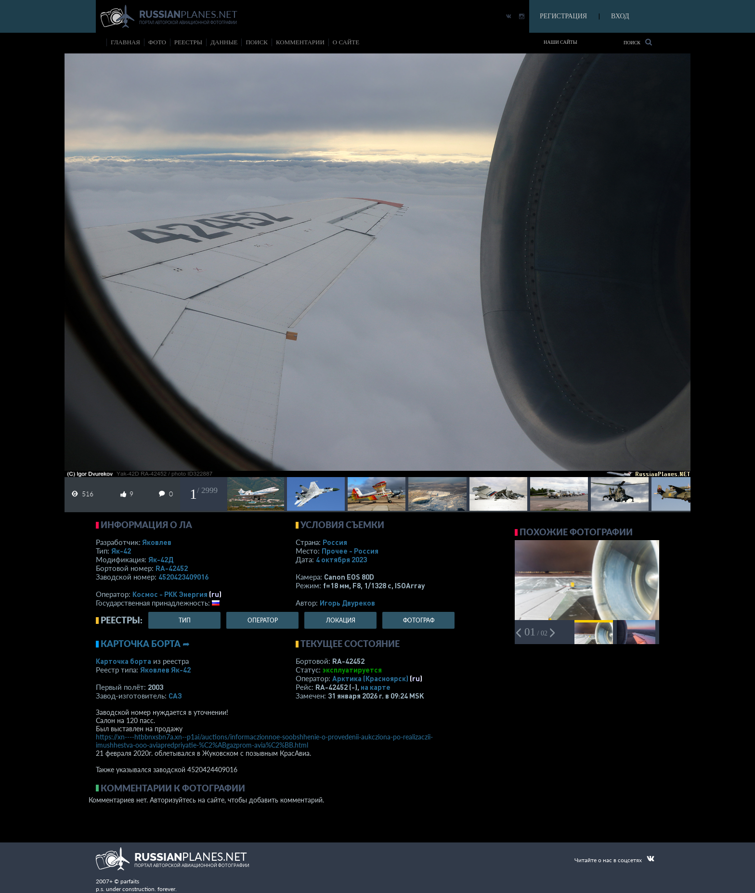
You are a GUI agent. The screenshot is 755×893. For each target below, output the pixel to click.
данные (223, 42)
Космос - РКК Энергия (170, 594)
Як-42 (121, 550)
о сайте (346, 42)
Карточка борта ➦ (145, 643)
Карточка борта (123, 661)
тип (185, 620)
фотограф (418, 620)
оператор (262, 620)
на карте (376, 687)
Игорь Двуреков (347, 602)
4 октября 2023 (341, 559)
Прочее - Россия (350, 550)
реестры (188, 42)
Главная (125, 42)
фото (157, 42)
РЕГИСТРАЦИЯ (563, 16)
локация (340, 620)
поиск (257, 42)
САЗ (175, 695)
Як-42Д (160, 559)
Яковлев (156, 542)
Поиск (638, 42)
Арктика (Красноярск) (370, 678)
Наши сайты (560, 42)
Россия (335, 542)
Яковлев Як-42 (165, 669)
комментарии (300, 42)
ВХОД (620, 16)
